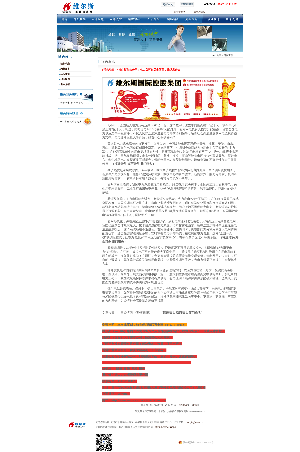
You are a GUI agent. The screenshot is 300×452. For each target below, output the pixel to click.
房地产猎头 (199, 12)
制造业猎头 (180, 12)
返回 (195, 405)
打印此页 (183, 405)
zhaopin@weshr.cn (194, 422)
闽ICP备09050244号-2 (165, 427)
